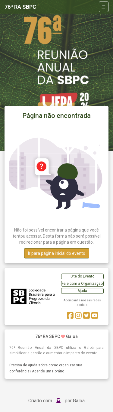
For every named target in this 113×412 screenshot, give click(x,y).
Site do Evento (82, 276)
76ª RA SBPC (20, 7)
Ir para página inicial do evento (56, 253)
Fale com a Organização (82, 283)
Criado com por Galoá (56, 401)
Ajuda (82, 291)
